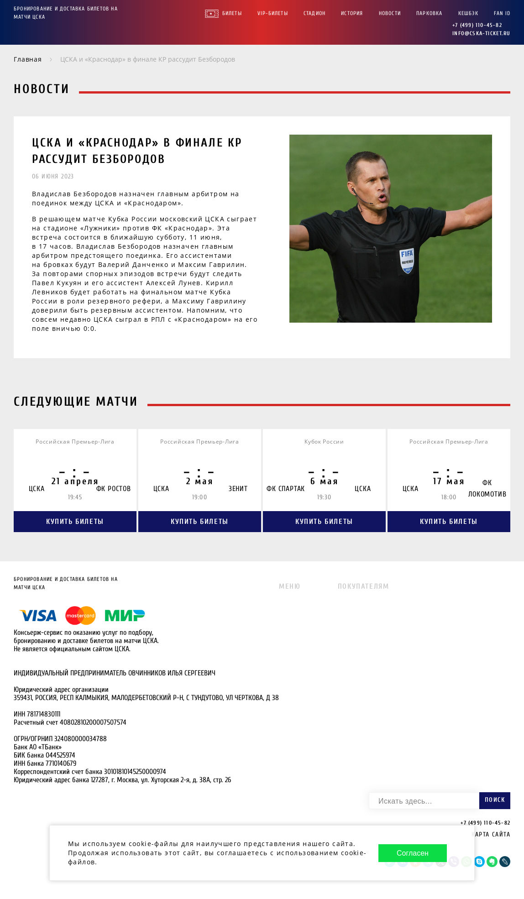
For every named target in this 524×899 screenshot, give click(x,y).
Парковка (429, 13)
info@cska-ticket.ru (481, 33)
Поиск (495, 800)
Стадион (314, 13)
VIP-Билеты (272, 13)
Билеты (232, 13)
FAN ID (502, 13)
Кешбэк (468, 13)
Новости (390, 13)
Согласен (413, 853)
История (352, 13)
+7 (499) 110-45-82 (477, 25)
